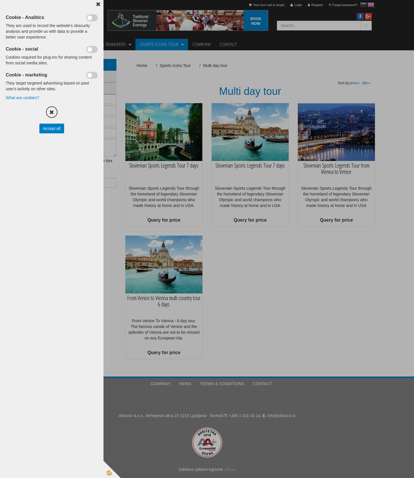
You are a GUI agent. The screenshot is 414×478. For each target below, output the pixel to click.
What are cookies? (22, 97)
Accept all (52, 128)
